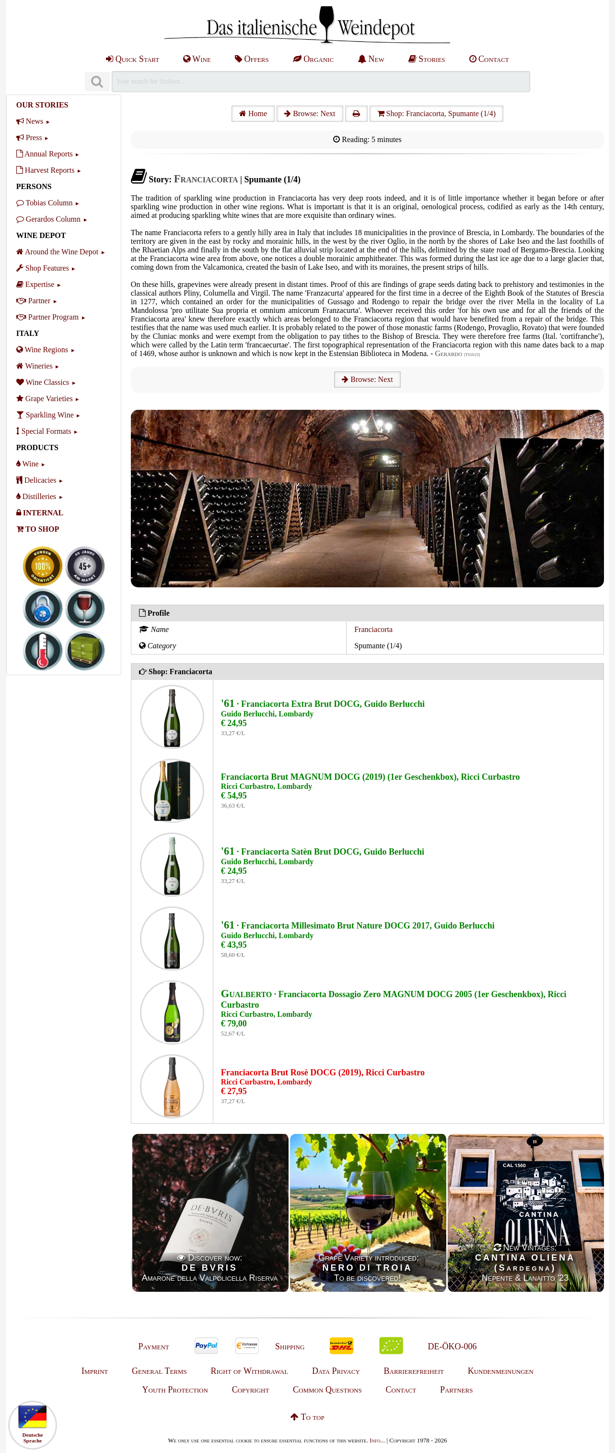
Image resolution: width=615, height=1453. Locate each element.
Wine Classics (42, 382)
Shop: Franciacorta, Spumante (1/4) (436, 113)
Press (29, 137)
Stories (426, 59)
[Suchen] (97, 82)
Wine (197, 59)
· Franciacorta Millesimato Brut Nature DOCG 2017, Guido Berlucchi (358, 925)
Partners (456, 1389)
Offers (252, 59)
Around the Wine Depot (57, 252)
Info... (377, 1440)
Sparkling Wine (45, 415)
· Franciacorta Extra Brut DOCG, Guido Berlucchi (323, 704)
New (371, 59)
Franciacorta (373, 629)
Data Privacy (336, 1371)
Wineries (34, 366)
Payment (153, 1346)
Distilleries (36, 496)
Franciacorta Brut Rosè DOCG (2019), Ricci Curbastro (323, 1072)
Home (253, 113)
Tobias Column (44, 203)
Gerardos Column (48, 219)
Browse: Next (309, 113)
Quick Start (132, 59)
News (29, 121)
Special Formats (43, 431)
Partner (33, 301)
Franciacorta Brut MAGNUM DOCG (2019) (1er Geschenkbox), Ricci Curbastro (370, 777)
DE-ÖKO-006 (452, 1346)
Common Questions (327, 1389)
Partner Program (47, 317)
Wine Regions (42, 349)
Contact (489, 59)
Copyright (250, 1389)
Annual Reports (44, 154)
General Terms (159, 1371)
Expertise (35, 284)
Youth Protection (175, 1389)
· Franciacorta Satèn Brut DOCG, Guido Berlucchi (322, 852)
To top (307, 1417)
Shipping (289, 1346)
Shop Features (42, 268)
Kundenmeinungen (501, 1371)
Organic (313, 59)
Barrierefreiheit (414, 1371)
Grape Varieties (44, 398)
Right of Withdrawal (250, 1371)
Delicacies (36, 480)
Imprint (94, 1371)
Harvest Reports (45, 170)
